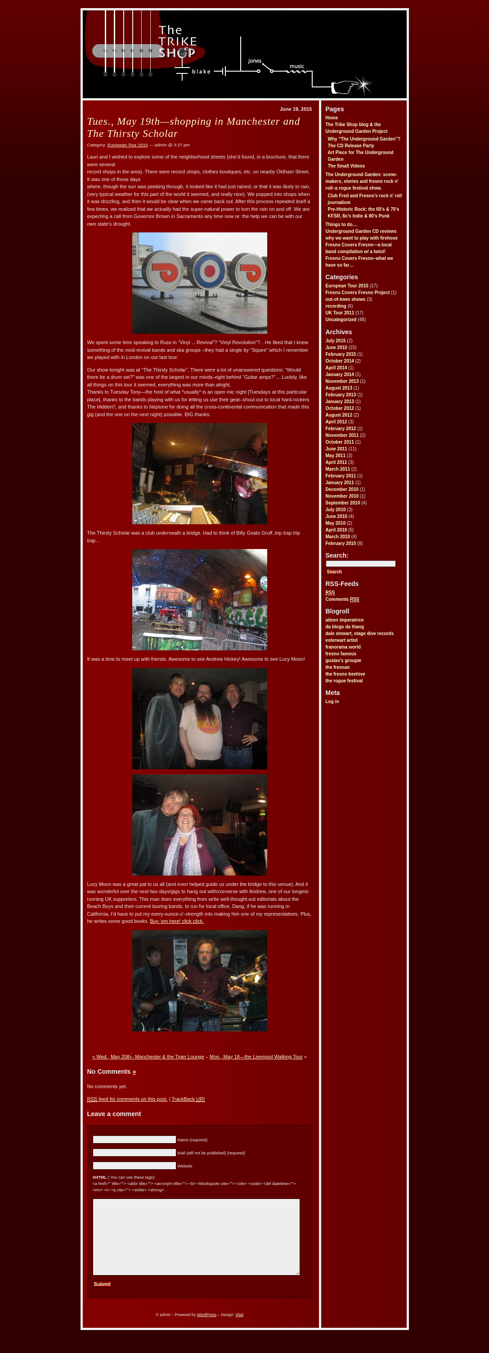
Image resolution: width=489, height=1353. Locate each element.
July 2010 (336, 509)
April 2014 (336, 367)
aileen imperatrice (345, 619)
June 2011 (336, 448)
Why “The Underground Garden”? (364, 138)
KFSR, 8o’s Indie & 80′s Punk (359, 215)
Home (332, 117)
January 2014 (340, 374)
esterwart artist (342, 640)
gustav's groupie (344, 660)
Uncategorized (341, 319)
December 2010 (342, 489)
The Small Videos (346, 165)
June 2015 (336, 347)
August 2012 (339, 415)
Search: (337, 555)
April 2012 (336, 421)
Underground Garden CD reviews (361, 231)
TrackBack (188, 1099)
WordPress (206, 1329)
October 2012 (340, 408)
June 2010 (336, 516)
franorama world (343, 647)
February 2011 (341, 475)
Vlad (239, 1329)
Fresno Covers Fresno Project (358, 292)
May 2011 (335, 455)
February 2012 (341, 428)
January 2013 (340, 401)
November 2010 (342, 496)
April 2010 (336, 529)
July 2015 (336, 340)
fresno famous (341, 653)
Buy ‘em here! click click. (177, 921)
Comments (342, 599)
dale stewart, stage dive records (360, 633)
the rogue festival (344, 680)
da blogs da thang (345, 626)
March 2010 (338, 536)
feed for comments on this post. (127, 1099)
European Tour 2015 (347, 285)
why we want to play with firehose (362, 238)
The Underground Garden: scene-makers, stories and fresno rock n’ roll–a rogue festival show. (362, 181)
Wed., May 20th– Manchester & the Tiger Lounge (150, 1056)
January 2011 (340, 482)
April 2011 (336, 462)
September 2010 (343, 502)
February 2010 (341, 543)
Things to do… (341, 224)
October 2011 (340, 442)
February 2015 (341, 354)
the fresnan (338, 667)
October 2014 (340, 361)
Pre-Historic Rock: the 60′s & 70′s (363, 209)
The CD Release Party (351, 145)
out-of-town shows (346, 299)
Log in (332, 701)
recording (336, 306)
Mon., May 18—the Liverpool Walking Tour (256, 1056)
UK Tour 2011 (340, 312)
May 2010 (335, 523)
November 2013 (342, 381)
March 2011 (338, 469)
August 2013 (339, 388)
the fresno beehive (345, 674)
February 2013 (341, 394)
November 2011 (342, 435)
